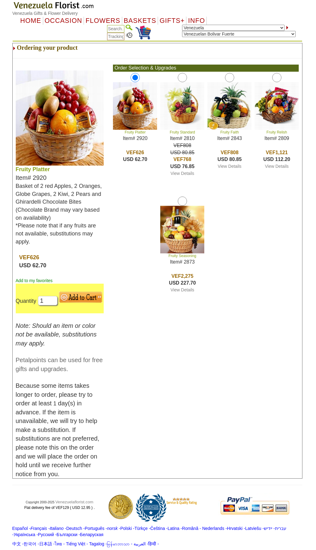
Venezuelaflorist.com (74, 502)
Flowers (102, 20)
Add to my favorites (34, 280)
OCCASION (63, 20)
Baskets (140, 20)
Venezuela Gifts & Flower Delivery (45, 13)
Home (30, 20)
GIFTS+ (172, 20)
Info (196, 20)
